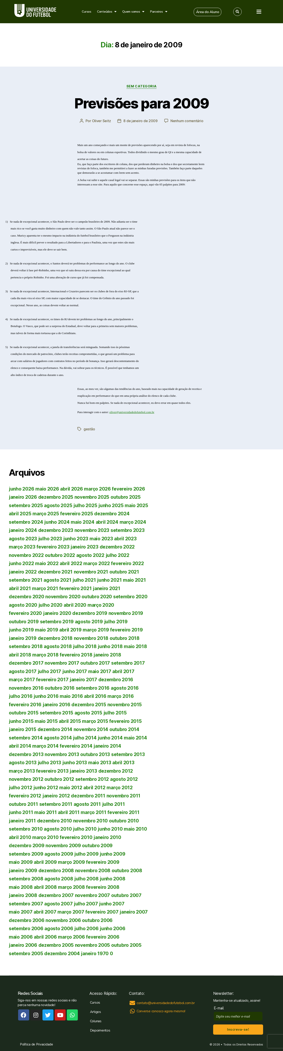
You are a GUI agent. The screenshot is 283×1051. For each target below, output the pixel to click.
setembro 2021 (25, 580)
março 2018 (45, 655)
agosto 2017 (22, 671)
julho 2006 (86, 928)
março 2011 (93, 812)
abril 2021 (20, 588)
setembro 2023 (128, 530)
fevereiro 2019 (126, 630)
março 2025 (46, 513)
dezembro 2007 (56, 895)
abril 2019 (70, 630)
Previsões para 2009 (141, 103)
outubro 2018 (125, 638)
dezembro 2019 (89, 613)
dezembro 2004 (62, 953)
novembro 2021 (91, 572)
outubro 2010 (124, 821)
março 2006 (71, 937)
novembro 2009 (63, 845)
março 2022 (96, 563)
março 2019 (96, 630)
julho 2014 (84, 738)
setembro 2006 (26, 928)
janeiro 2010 (107, 837)
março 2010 (45, 837)
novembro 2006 (63, 920)
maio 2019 (46, 630)
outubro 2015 (23, 713)
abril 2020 (75, 605)
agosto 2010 (58, 829)
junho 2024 (56, 522)
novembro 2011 (124, 796)
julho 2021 (84, 580)
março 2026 (97, 489)
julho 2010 (84, 829)
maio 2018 (135, 646)
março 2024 (133, 522)
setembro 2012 (92, 779)
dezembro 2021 (55, 572)
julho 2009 (86, 854)
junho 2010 (110, 829)
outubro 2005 (126, 945)
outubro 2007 (126, 895)
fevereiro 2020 (25, 613)
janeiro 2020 (57, 613)
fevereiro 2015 (125, 721)
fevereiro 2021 (75, 588)
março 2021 (45, 588)
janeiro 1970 (95, 953)
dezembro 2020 (26, 596)
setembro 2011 (56, 804)
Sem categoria (141, 86)
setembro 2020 (130, 596)
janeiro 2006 (23, 945)
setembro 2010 (26, 829)
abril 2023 (125, 538)
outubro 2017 (95, 663)
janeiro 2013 (83, 771)
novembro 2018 (91, 638)
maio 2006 (21, 937)
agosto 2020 (23, 605)
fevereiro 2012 (25, 796)
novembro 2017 (62, 663)
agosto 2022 (90, 555)
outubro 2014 (124, 729)
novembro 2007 (92, 895)
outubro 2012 (59, 779)
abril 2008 (45, 887)
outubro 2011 (23, 804)
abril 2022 (71, 563)
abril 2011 (68, 812)
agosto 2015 (88, 713)
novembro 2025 (92, 497)
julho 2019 (116, 621)
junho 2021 (109, 580)
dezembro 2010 (54, 821)
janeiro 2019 (22, 638)
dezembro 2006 (26, 920)
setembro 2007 (26, 904)
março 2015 (95, 721)
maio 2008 (21, 887)
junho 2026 (21, 489)
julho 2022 (117, 555)
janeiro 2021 (106, 588)
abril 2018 (20, 655)
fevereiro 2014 (76, 746)
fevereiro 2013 (52, 771)
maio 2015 (46, 721)
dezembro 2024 (112, 513)
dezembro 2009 (26, 845)
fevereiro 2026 (128, 489)
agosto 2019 (89, 621)
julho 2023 (50, 538)
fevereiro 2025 (76, 513)
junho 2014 (110, 738)
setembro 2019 (57, 621)
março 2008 (71, 887)
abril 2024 (107, 522)
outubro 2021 (124, 572)
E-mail (220, 1008)
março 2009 (71, 862)
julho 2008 (86, 879)
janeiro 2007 (134, 912)
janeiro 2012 (56, 796)
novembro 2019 (126, 613)
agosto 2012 (124, 779)
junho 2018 (110, 646)
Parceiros (158, 12)
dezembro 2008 (56, 870)
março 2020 (101, 605)
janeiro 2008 (23, 895)
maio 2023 (101, 538)
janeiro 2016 (56, 704)
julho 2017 (49, 671)
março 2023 (22, 547)
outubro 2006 (97, 920)
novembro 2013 (62, 754)
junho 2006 (112, 928)
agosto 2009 (58, 854)
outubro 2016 (60, 688)
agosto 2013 (22, 762)
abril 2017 (123, 671)
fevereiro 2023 (52, 547)
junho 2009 (112, 854)
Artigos (95, 1011)
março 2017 (22, 679)
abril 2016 (95, 696)
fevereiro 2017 (52, 679)
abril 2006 (45, 937)
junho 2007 (111, 904)
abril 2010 (20, 837)
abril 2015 (70, 721)
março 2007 (70, 912)
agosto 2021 (57, 580)
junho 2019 (21, 630)
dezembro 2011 (88, 796)
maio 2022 (47, 563)
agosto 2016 (125, 688)
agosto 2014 (58, 738)
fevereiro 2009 (102, 862)
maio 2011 (45, 812)
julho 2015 (115, 713)
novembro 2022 (26, 555)
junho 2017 (74, 671)
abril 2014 (20, 746)
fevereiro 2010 (76, 837)
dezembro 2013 (26, 754)
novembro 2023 (92, 530)
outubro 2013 (95, 754)
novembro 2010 (90, 821)
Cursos (86, 12)
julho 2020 (50, 605)
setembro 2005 (26, 953)
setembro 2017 (128, 663)
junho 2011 (21, 812)
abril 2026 (71, 489)
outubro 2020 (97, 596)
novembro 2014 (91, 729)
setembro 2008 (26, 879)
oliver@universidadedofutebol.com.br (131, 412)
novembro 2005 (92, 945)
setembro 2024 (26, 522)
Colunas (95, 1021)
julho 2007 (86, 904)
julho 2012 (20, 787)
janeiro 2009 (23, 870)
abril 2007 (45, 912)
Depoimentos (100, 1030)
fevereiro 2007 (101, 912)
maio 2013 (99, 762)
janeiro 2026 (23, 497)
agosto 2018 (58, 646)
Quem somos (133, 12)
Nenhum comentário (186, 121)
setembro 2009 (26, 854)
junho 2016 (46, 696)
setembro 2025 (26, 505)
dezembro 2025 (55, 497)
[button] (208, 12)
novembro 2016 (26, 688)
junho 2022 (21, 563)
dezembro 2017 (26, 663)
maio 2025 (136, 505)
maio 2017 (99, 671)
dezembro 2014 (55, 729)
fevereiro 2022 (127, 563)
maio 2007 (21, 912)
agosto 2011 (87, 804)
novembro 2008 (93, 870)
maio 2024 (82, 522)
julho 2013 (49, 762)
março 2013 (22, 771)
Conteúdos (107, 12)
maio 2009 (21, 862)
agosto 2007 (58, 904)
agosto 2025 (58, 505)
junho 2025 (110, 505)
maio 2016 (71, 696)
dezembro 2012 (115, 771)
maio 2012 (70, 787)
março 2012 (119, 787)
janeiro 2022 (23, 572)
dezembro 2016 (115, 679)
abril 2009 (45, 862)
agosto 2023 (23, 538)
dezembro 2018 (55, 638)
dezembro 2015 (88, 704)
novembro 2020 (62, 596)
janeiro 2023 (84, 547)
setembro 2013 (128, 754)
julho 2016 (20, 696)
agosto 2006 (58, 928)
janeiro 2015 (22, 729)
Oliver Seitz (101, 121)
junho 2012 (45, 787)
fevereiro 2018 (76, 655)
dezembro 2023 (55, 530)
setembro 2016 (93, 688)
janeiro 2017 (83, 679)
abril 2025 (20, 513)
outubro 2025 (126, 497)
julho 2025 (85, 505)
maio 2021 (134, 580)
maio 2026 (47, 489)
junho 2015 (21, 721)
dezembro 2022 (117, 547)
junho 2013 (74, 762)
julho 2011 (113, 804)
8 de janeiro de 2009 (140, 121)
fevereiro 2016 (25, 704)
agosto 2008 (58, 879)
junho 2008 (112, 879)
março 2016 (120, 696)
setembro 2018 (26, 646)
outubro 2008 (127, 870)
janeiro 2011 (22, 821)
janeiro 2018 (107, 655)
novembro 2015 (124, 704)
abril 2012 (94, 787)
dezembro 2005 (56, 945)
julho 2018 (84, 646)
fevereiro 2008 (102, 887)
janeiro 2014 (107, 746)
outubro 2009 (97, 845)
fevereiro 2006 (102, 937)
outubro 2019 (24, 621)
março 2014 (45, 746)
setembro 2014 (26, 738)
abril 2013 (123, 762)
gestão (89, 429)
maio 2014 (135, 738)
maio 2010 (135, 829)
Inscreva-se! (238, 1029)
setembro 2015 (56, 713)
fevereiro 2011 (123, 812)
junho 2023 (75, 538)
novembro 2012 (26, 779)
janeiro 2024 (23, 530)
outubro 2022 (60, 555)
